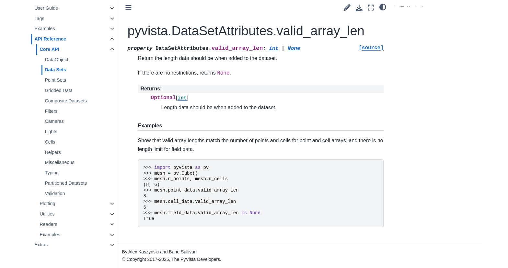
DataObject (56, 59)
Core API (49, 49)
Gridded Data (59, 90)
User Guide (46, 8)
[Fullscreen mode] (371, 7)
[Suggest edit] (347, 7)
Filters (51, 111)
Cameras (54, 121)
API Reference (50, 38)
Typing (51, 172)
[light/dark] (383, 6)
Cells (50, 142)
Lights (51, 131)
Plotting (47, 203)
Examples (44, 28)
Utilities (47, 213)
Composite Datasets (66, 100)
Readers (48, 224)
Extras (41, 244)
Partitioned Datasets (66, 183)
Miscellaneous (59, 162)
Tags (39, 18)
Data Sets (55, 69)
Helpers (53, 152)
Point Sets (55, 80)
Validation (55, 193)
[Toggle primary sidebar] (128, 7)
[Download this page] (359, 8)
